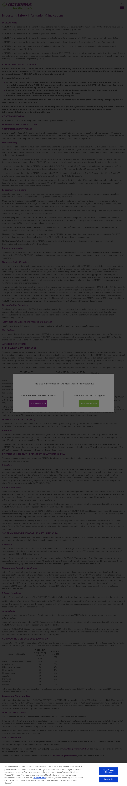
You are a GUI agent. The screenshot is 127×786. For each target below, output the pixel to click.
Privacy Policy (39, 779)
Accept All (108, 780)
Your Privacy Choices (108, 772)
